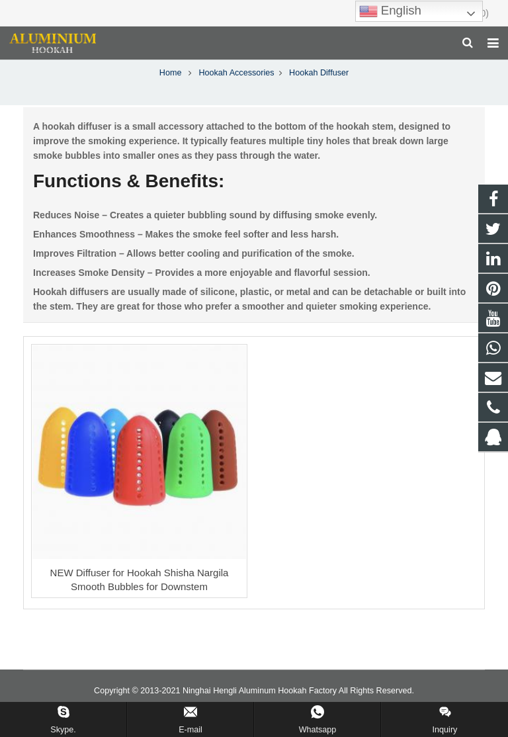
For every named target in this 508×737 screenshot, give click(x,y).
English (390, 11)
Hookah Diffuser (254, 68)
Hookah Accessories (236, 92)
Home (170, 92)
